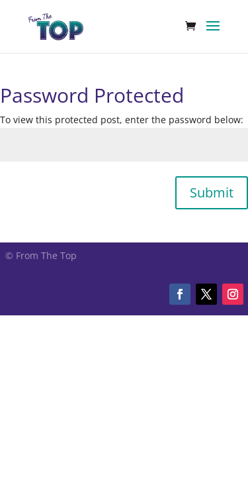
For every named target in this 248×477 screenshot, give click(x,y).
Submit (211, 192)
